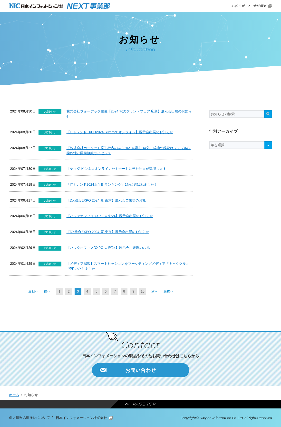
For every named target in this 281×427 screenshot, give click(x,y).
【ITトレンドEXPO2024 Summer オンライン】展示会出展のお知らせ (120, 132)
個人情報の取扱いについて (29, 417)
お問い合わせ (140, 370)
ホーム (14, 395)
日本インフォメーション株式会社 (81, 418)
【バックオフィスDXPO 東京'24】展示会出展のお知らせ (110, 216)
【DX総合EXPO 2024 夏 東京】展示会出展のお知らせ (108, 232)
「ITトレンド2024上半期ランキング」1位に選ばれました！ (112, 184)
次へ (154, 291)
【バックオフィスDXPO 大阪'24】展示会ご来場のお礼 (108, 248)
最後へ (169, 291)
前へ (47, 291)
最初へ (33, 291)
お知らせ (238, 6)
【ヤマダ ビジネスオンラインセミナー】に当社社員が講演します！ (118, 169)
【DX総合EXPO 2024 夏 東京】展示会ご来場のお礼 (106, 200)
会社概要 (260, 6)
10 (143, 291)
